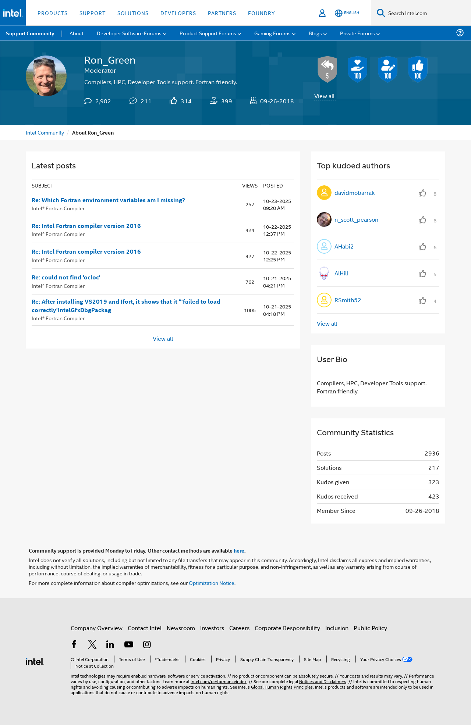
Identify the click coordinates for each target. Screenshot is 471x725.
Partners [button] (222, 13)
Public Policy (370, 628)
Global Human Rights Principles (282, 686)
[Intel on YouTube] (129, 645)
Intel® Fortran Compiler (58, 208)
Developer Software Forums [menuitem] (129, 33)
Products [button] (53, 13)
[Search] (381, 12)
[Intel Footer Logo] (35, 660)
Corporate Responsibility (287, 628)
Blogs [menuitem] (315, 33)
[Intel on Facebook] (74, 645)
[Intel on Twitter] (92, 645)
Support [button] (92, 13)
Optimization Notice (211, 582)
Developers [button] (178, 13)
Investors (212, 628)
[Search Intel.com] (428, 13)
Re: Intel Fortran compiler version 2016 (86, 226)
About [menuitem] (77, 33)
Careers (239, 628)
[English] (347, 13)
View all (324, 96)
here (239, 550)
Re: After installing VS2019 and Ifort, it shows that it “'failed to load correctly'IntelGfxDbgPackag (126, 305)
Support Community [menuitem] (30, 33)
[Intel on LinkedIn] (110, 645)
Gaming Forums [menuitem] (272, 33)
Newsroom (181, 628)
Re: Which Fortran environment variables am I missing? (108, 200)
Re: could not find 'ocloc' (66, 277)
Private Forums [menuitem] (357, 33)
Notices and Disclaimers (322, 681)
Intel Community (45, 132)
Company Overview (97, 628)
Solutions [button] (133, 13)
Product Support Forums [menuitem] (208, 33)
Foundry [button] (261, 13)
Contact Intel (145, 628)
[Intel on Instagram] (147, 645)
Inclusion (336, 628)
